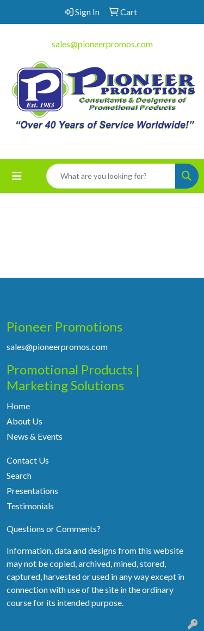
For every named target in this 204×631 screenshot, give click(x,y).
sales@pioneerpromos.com (102, 44)
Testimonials (30, 506)
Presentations (32, 490)
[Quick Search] (111, 176)
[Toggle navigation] (16, 176)
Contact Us (28, 460)
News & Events (35, 436)
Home (18, 406)
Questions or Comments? (54, 528)
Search (19, 475)
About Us (24, 421)
